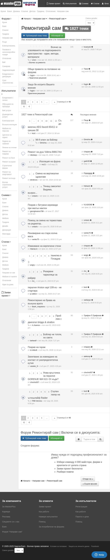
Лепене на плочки (9, 148)
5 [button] (41, 102)
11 (51, 121)
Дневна (16, 11)
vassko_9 (34, 366)
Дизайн (5, 226)
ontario (35, 196)
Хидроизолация (8, 70)
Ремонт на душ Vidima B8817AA (45, 152)
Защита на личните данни (79, 546)
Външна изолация (9, 125)
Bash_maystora (38, 306)
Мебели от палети (9, 277)
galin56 (87, 161)
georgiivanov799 (37, 211)
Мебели (5, 218)
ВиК (3, 62)
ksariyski (87, 47)
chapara (87, 152)
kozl (33, 133)
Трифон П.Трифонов (92, 315)
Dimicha (43, 143)
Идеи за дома (7, 285)
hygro (32, 75)
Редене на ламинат (6, 142)
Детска (32, 11)
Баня (9, 11)
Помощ (42, 522)
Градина (40, 11)
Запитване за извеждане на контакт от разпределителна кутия (43, 359)
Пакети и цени (82, 516)
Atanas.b (33, 249)
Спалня (24, 11)
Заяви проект (53, 3)
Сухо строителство (7, 81)
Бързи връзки (90, 484)
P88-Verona (37, 401)
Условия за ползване (58, 546)
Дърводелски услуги (7, 115)
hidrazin (87, 186)
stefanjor (87, 300)
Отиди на (88, 479)
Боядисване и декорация (7, 75)
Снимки (83, 3)
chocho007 (34, 382)
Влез (105, 3)
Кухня (3, 11)
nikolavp (33, 155)
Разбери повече (65, 472)
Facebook (95, 546)
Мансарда (6, 234)
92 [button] (24, 107)
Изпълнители (70, 3)
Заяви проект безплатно (70, 468)
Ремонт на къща (8, 178)
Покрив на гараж (36, 347)
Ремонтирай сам (57, 19)
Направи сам (63, 11)
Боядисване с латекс (7, 99)
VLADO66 (88, 205)
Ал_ (33, 281)
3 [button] (32, 102)
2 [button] (28, 102)
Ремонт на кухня (8, 162)
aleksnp (87, 356)
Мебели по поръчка (6, 129)
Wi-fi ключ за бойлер (46, 140)
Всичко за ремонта (37, 62)
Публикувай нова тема (35, 35)
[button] (54, 102)
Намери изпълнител (48, 516)
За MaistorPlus (8, 506)
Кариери (6, 511)
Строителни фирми (7, 167)
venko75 (35, 239)
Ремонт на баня (8, 158)
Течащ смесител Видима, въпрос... (44, 189)
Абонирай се (57, 35)
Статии (95, 3)
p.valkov (33, 294)
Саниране (6, 66)
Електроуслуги (8, 121)
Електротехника (8, 46)
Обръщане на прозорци (7, 105)
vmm (34, 60)
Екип (4, 527)
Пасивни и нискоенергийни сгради (8, 52)
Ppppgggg (88, 173)
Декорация (6, 230)
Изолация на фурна (49, 161)
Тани (86, 69)
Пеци (86, 120)
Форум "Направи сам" (12, 532)
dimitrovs (33, 180)
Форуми (6, 19)
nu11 (44, 164)
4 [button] (37, 102)
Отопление (51, 11)
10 (46, 121)
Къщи (4, 42)
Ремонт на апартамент (7, 173)
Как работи (44, 511)
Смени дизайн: (92, 18)
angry (32, 265)
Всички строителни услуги (6, 184)
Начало (26, 19)
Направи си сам (8, 273)
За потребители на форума (51, 527)
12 (56, 121)
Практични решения (37, 78)
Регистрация (81, 506)
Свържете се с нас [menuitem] (10, 522)
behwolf (33, 341)
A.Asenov (36, 325)
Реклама (6, 516)
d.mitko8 (33, 350)
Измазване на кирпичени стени (44, 246)
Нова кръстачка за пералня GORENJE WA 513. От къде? (44, 376)
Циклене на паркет (7, 136)
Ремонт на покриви (6, 152)
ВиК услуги (6, 111)
